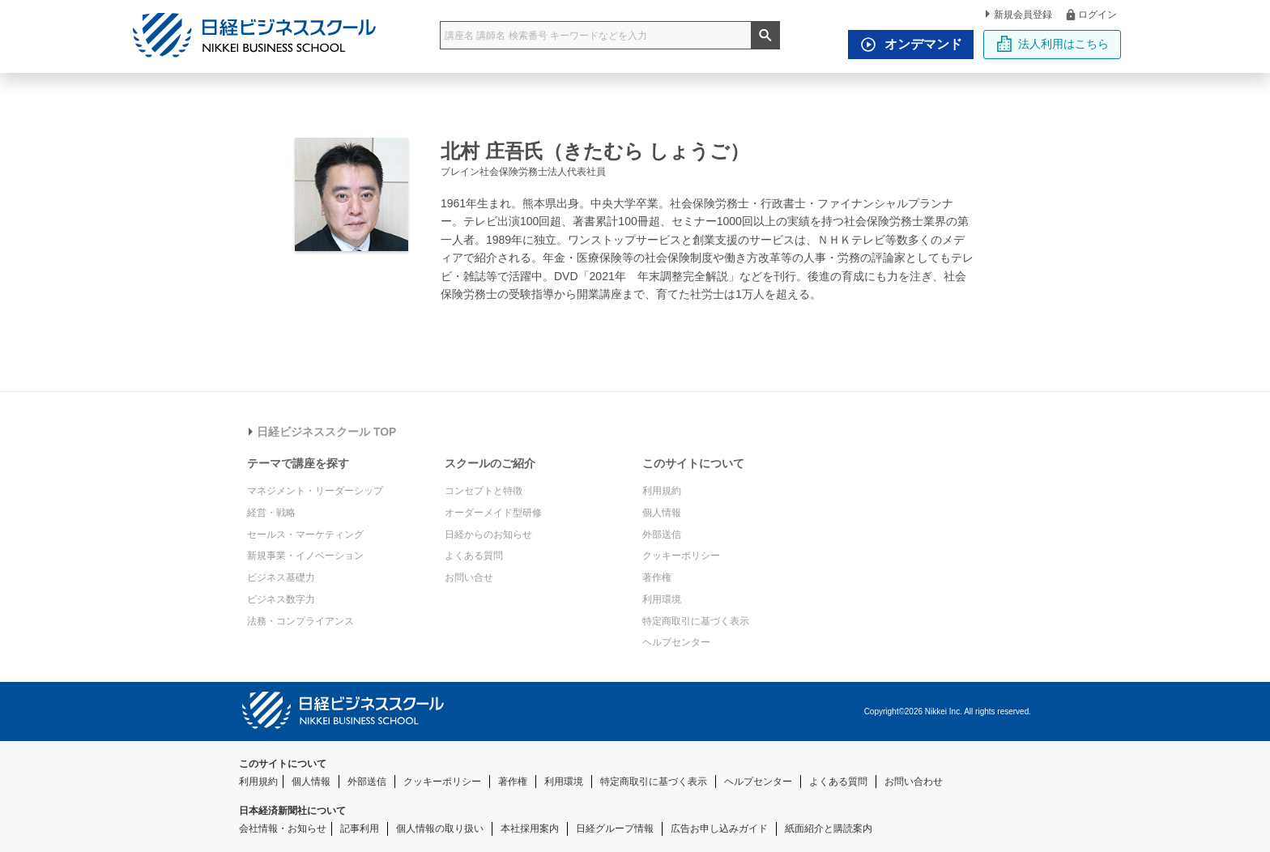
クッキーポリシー (681, 555)
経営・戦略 (271, 512)
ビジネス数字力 (281, 599)
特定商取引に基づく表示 (695, 621)
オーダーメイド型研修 (493, 512)
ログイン (1090, 14)
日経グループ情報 (615, 828)
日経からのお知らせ (488, 534)
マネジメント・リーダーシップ (315, 490)
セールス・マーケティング (305, 534)
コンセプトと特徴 (483, 490)
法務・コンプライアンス (300, 621)
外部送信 (661, 534)
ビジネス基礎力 (281, 577)
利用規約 (661, 490)
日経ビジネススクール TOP (322, 431)
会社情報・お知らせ (282, 828)
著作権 (656, 577)
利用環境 (661, 599)
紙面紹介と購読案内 (828, 828)
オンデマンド (907, 44)
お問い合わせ (913, 781)
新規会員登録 (1019, 14)
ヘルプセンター (676, 642)
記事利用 (359, 828)
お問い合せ (469, 577)
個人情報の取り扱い (440, 828)
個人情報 (661, 512)
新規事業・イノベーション (305, 555)
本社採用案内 (530, 828)
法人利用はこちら (1052, 44)
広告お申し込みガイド (719, 828)
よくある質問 (474, 555)
